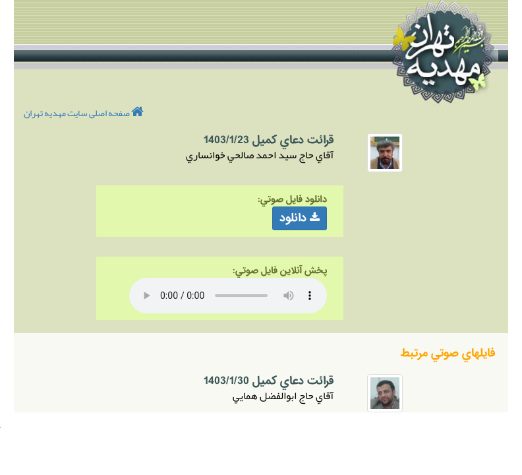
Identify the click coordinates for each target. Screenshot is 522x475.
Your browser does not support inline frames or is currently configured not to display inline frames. (0, 427)
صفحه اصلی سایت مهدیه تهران (84, 113)
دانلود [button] (299, 218)
